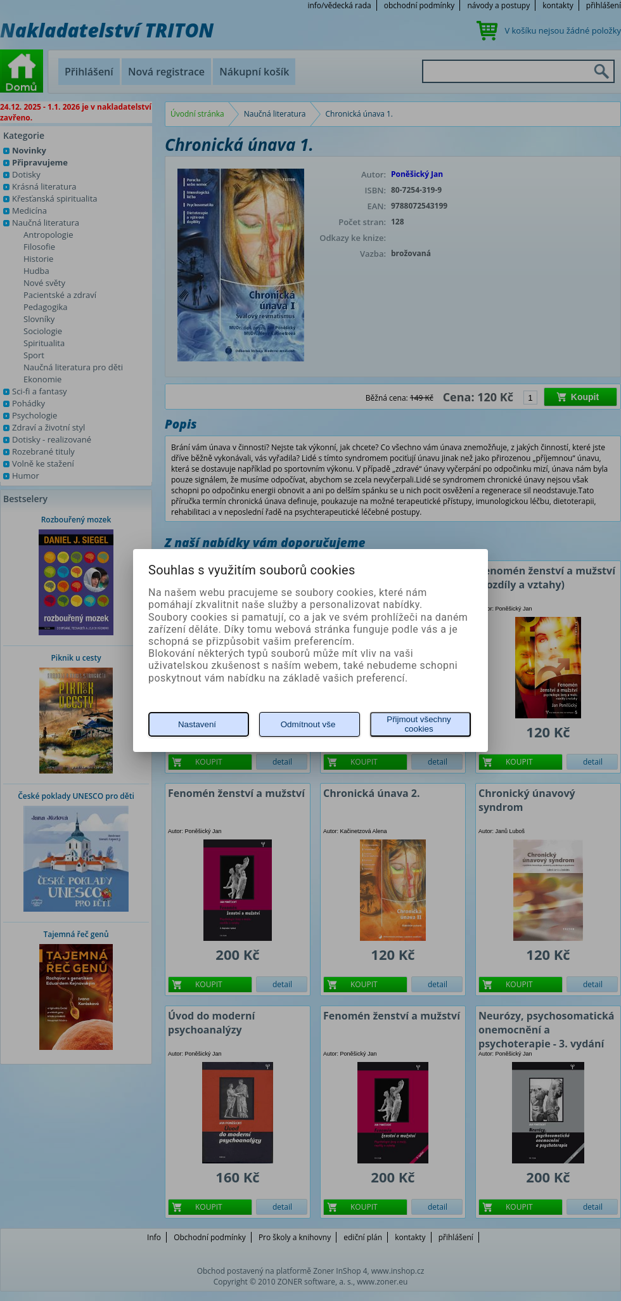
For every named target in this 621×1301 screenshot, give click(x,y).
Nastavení (197, 724)
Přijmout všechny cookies (419, 724)
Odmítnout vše (308, 724)
